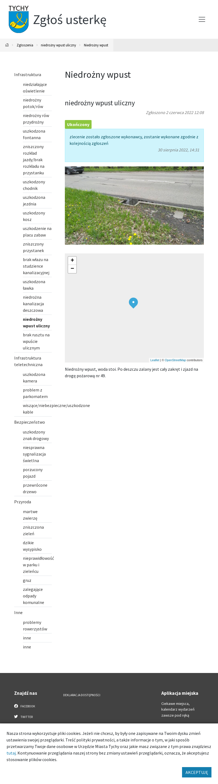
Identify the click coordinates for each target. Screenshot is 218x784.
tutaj (11, 753)
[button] (133, 303)
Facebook (24, 706)
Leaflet (154, 360)
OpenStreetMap (175, 360)
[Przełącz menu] (202, 19)
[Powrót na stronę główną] (7, 45)
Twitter (23, 716)
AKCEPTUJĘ (197, 772)
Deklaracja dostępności (81, 695)
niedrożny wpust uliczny (58, 45)
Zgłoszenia (25, 45)
